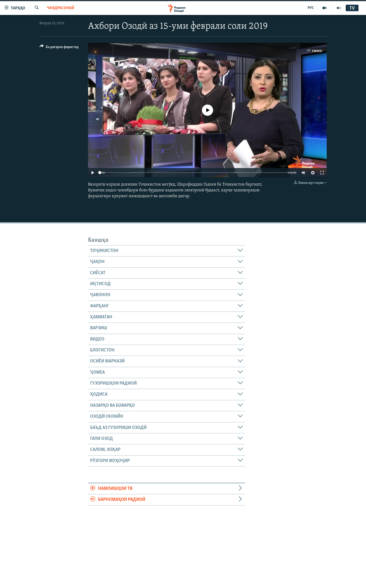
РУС (311, 8)
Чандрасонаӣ (60, 8)
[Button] (59, 48)
